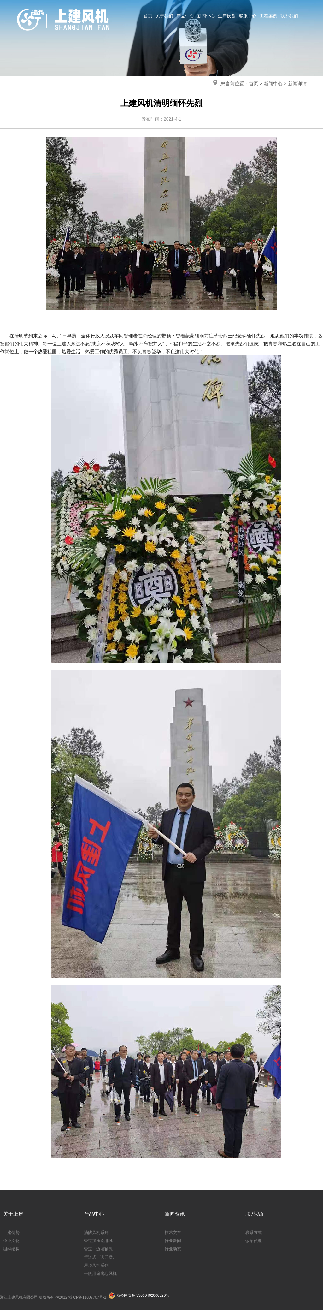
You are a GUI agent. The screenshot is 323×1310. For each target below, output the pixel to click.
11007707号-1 (94, 1297)
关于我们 (164, 15)
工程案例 (268, 15)
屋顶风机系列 (96, 1265)
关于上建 (13, 1214)
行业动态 (173, 1249)
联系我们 (289, 15)
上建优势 (11, 1232)
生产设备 (227, 15)
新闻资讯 (175, 1214)
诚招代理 (253, 1240)
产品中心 (185, 15)
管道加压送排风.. (99, 1240)
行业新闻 (173, 1240)
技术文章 (173, 1232)
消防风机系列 (96, 1232)
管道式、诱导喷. (99, 1257)
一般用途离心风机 (100, 1273)
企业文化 (11, 1240)
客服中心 (247, 15)
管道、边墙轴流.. (99, 1249)
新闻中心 (206, 15)
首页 (148, 15)
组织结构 (11, 1249)
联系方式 (253, 1232)
